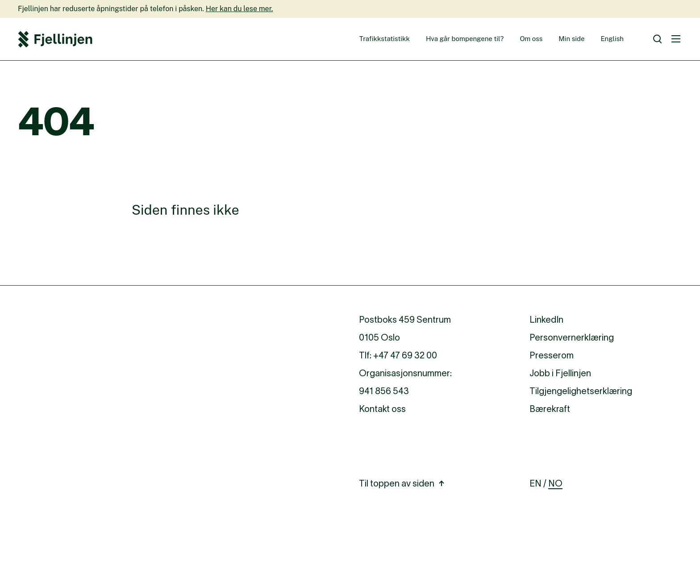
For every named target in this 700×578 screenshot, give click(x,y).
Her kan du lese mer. (239, 8)
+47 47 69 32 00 (405, 355)
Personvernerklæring (571, 337)
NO (555, 483)
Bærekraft (549, 409)
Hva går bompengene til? (465, 38)
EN (535, 483)
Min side (571, 38)
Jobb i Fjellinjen (560, 373)
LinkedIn (546, 319)
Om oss (531, 38)
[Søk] (657, 39)
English (612, 38)
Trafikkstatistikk (384, 38)
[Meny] (676, 38)
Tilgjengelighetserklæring (580, 391)
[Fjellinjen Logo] (55, 39)
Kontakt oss (382, 409)
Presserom (551, 355)
